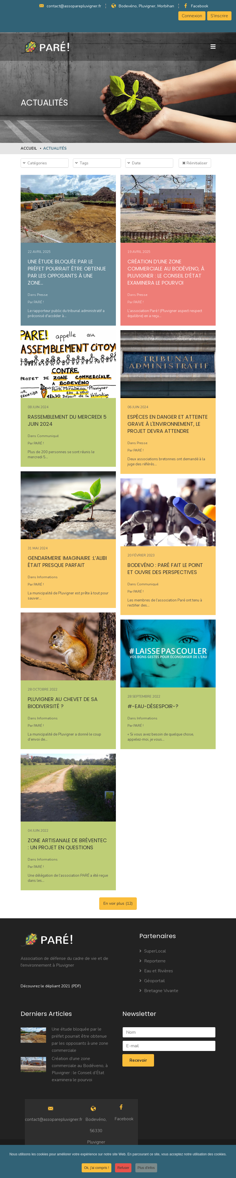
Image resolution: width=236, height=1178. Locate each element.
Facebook (199, 6)
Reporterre (152, 961)
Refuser (123, 1169)
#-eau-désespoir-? (152, 706)
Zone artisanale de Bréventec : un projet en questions (67, 844)
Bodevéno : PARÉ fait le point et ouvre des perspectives (165, 569)
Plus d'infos (146, 1169)
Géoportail (152, 981)
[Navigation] (213, 46)
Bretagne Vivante (158, 991)
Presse (42, 295)
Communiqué (48, 436)
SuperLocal (152, 951)
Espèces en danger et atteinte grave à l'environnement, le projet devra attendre (167, 424)
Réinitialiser (194, 163)
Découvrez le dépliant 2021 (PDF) (51, 986)
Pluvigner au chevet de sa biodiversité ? (63, 703)
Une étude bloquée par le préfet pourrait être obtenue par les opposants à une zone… (67, 272)
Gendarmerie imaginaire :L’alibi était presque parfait (67, 561)
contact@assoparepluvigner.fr (74, 6)
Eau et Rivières (156, 971)
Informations (47, 577)
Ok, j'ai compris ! (96, 1169)
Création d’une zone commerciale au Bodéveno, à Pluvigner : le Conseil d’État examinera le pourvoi (165, 272)
